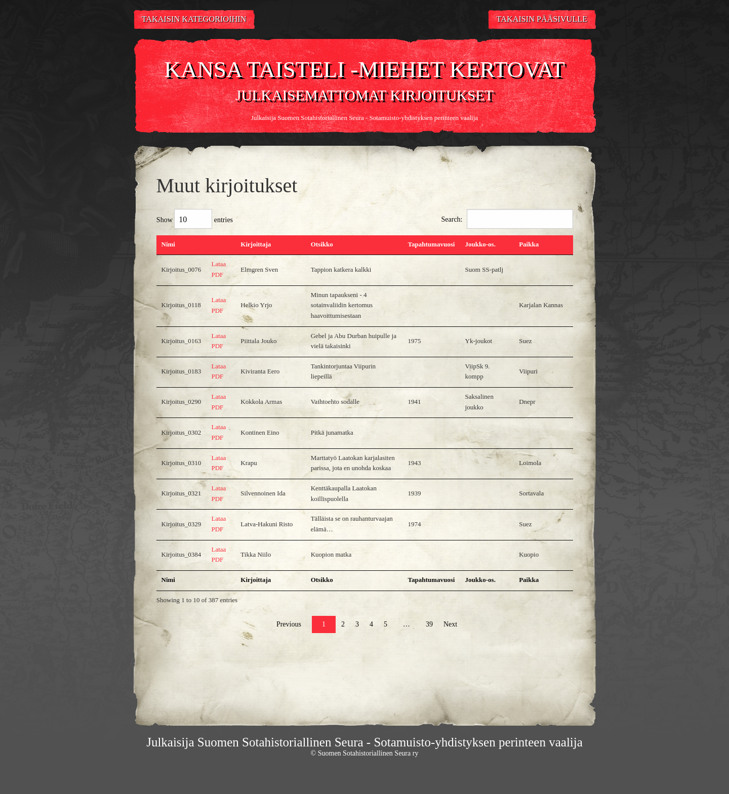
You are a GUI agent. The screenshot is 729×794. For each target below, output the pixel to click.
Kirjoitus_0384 (181, 554)
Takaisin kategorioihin (194, 19)
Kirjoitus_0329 (181, 524)
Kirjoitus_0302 (181, 432)
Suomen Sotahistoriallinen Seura (320, 117)
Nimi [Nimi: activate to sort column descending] (168, 244)
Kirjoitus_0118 (181, 305)
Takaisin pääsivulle (542, 19)
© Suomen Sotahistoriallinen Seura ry (365, 753)
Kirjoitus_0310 (181, 463)
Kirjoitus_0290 (181, 401)
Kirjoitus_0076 (181, 269)
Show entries (194, 219)
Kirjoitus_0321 (181, 493)
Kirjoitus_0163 (181, 341)
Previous (288, 624)
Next (450, 624)
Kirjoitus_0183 (181, 371)
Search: (507, 219)
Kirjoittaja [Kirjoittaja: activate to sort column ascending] (255, 244)
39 (429, 624)
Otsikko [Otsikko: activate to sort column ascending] (322, 244)
